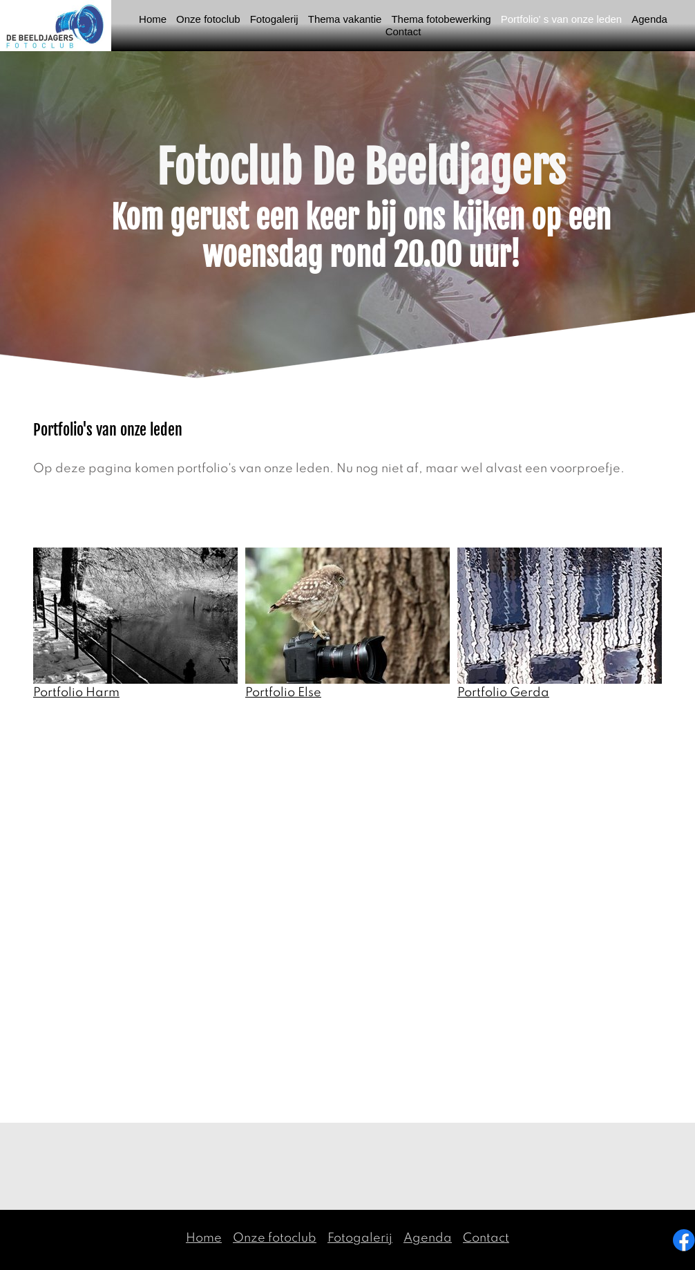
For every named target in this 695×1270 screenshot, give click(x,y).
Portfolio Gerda (503, 693)
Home (204, 1238)
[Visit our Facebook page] (684, 1240)
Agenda (427, 1238)
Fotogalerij (359, 1238)
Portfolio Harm (76, 693)
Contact (486, 1238)
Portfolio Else (283, 693)
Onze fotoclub (274, 1238)
